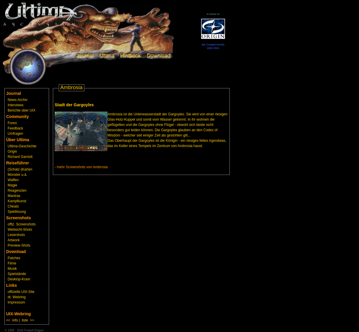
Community (17, 116)
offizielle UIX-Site (21, 292)
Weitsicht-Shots (20, 229)
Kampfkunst (17, 201)
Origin (12, 151)
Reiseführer (17, 163)
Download (16, 251)
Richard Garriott (20, 157)
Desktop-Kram (19, 279)
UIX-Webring (18, 313)
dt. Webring (17, 297)
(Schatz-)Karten (20, 169)
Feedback (15, 128)
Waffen (13, 180)
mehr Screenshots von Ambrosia (82, 167)
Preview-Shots (19, 245)
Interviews (16, 105)
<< (8, 320)
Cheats (13, 206)
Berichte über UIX (22, 110)
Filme (12, 263)
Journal (13, 93)
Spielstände (17, 274)
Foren (12, 123)
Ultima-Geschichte (22, 146)
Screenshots (18, 217)
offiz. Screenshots (22, 224)
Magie (12, 185)
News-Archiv (17, 100)
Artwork (14, 240)
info (15, 320)
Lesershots (16, 235)
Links (11, 285)
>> (32, 320)
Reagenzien (17, 190)
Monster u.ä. (17, 175)
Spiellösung (17, 212)
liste (25, 320)
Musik (12, 269)
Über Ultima (17, 139)
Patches (14, 258)
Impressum (16, 302)
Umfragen (15, 134)
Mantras (14, 196)
